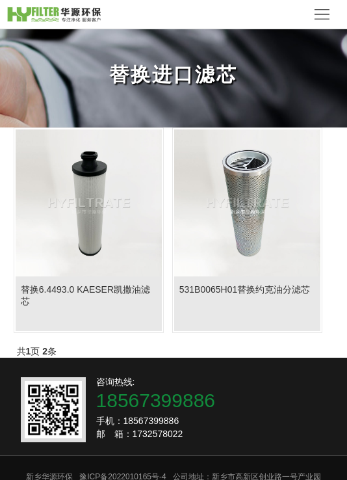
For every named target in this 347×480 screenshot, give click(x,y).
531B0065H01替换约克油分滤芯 (245, 289)
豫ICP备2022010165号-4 (122, 470)
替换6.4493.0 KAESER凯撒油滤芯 (85, 295)
